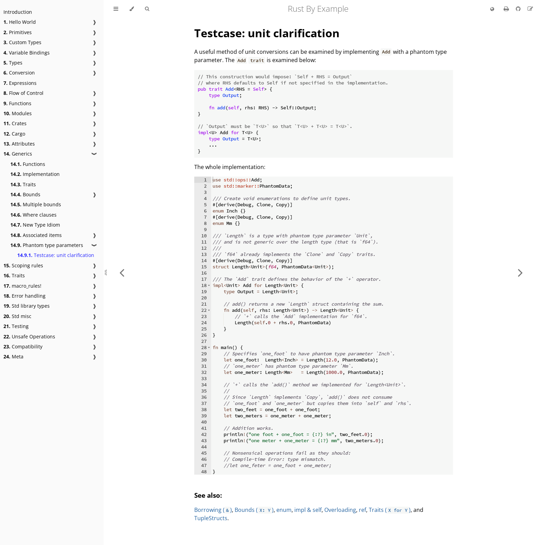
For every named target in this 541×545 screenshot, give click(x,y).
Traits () (390, 510)
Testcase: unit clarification (55, 255)
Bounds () (254, 510)
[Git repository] (519, 8)
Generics (17, 153)
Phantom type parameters (46, 245)
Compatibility (22, 346)
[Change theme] (131, 9)
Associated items (36, 235)
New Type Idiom (35, 224)
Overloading (340, 510)
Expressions (20, 83)
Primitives (17, 32)
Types (12, 62)
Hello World (19, 22)
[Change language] (492, 9)
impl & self (308, 510)
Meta (13, 356)
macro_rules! (22, 286)
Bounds (25, 194)
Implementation (35, 174)
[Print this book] (507, 8)
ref (362, 510)
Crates (15, 123)
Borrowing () (213, 510)
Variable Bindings (26, 52)
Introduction (17, 12)
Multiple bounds (35, 204)
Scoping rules (23, 265)
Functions (17, 103)
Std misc (17, 316)
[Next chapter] (520, 272)
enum (284, 510)
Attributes (19, 143)
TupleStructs (210, 518)
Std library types (26, 306)
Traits (23, 184)
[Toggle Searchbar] (147, 9)
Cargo (14, 133)
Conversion (19, 72)
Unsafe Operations (29, 336)
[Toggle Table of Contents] (116, 9)
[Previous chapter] (121, 272)
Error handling (24, 296)
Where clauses (33, 214)
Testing (16, 326)
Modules (17, 113)
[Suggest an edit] (530, 8)
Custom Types (22, 42)
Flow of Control (23, 93)
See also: (208, 495)
